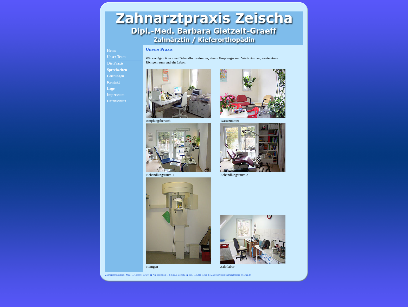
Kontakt (113, 82)
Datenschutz (116, 101)
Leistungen (115, 76)
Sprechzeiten (117, 70)
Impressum (115, 95)
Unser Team (116, 57)
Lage (111, 89)
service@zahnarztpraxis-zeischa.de (233, 275)
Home (111, 51)
